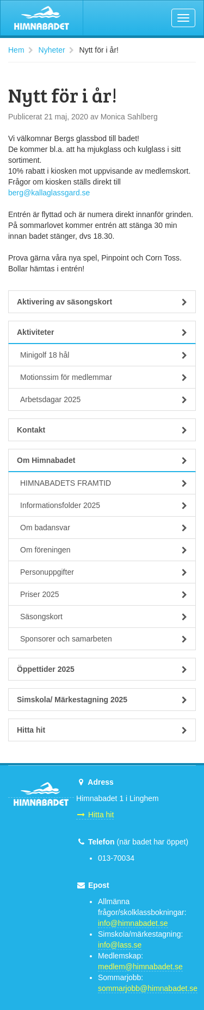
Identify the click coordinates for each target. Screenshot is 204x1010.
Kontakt (102, 429)
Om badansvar (103, 527)
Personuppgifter (103, 572)
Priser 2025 (103, 594)
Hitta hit (102, 730)
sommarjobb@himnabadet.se (147, 988)
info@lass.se (119, 945)
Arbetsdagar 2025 (103, 399)
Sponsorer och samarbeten (103, 638)
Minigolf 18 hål (103, 355)
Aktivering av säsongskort (102, 301)
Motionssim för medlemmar (103, 377)
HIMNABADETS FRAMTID (103, 483)
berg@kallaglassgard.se (49, 192)
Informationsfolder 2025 (103, 505)
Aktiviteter (102, 332)
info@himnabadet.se (133, 923)
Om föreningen (103, 549)
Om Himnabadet (102, 460)
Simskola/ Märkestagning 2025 (102, 699)
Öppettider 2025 (102, 669)
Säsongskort (103, 616)
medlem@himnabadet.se (140, 966)
